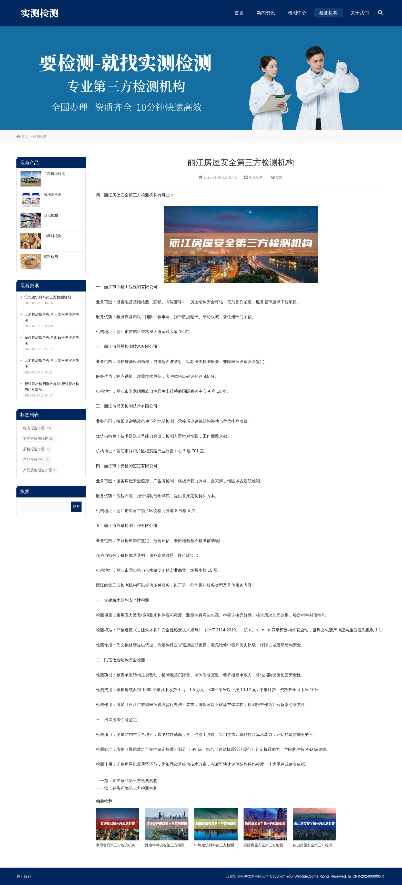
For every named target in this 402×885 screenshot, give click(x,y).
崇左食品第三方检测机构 (134, 780)
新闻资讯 (266, 12)
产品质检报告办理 (39, 470)
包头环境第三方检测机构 (134, 788)
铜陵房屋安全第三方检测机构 (267, 845)
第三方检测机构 (39, 438)
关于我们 (359, 12)
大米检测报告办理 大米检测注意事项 (51, 363)
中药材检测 (53, 236)
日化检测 (51, 215)
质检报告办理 (36, 449)
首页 (239, 12)
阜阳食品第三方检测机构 (115, 845)
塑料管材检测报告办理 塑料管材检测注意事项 (51, 387)
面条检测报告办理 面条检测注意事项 (51, 340)
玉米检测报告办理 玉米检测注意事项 (51, 317)
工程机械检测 (54, 174)
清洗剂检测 (53, 194)
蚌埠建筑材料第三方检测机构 (217, 845)
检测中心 (297, 12)
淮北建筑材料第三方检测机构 (47, 297)
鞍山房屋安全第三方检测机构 (316, 845)
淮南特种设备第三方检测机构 (168, 845)
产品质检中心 (36, 459)
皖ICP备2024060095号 (366, 876)
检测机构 (328, 12)
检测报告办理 (37, 428)
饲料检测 (51, 257)
